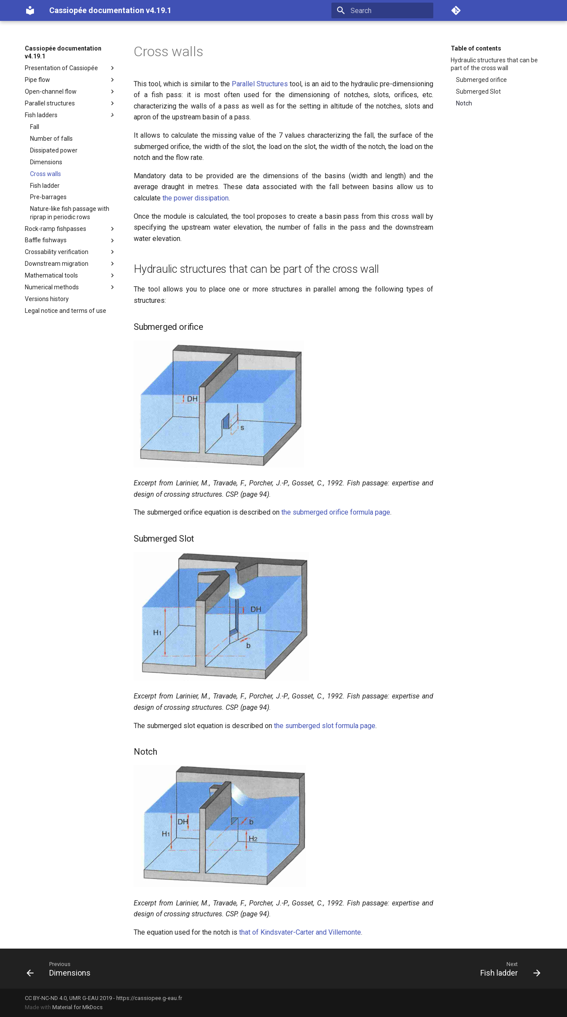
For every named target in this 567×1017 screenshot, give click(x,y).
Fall (34, 126)
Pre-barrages (48, 196)
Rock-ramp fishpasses (70, 229)
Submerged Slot (478, 91)
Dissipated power (54, 150)
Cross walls (45, 173)
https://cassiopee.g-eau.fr (149, 998)
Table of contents (476, 48)
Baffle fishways (70, 240)
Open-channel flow (70, 91)
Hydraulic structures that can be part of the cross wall (494, 64)
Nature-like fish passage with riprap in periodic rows (69, 212)
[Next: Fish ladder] (507, 968)
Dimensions (46, 162)
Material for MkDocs (77, 1007)
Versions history (47, 298)
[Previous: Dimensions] (61, 968)
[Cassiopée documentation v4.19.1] (30, 10)
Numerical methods (70, 287)
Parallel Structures (260, 84)
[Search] (382, 10)
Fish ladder (45, 185)
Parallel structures (70, 103)
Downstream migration (70, 264)
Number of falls (51, 138)
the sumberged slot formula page (324, 726)
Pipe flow (70, 80)
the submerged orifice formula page (335, 512)
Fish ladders (70, 115)
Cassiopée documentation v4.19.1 (63, 52)
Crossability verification (70, 252)
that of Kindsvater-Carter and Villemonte (300, 932)
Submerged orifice (481, 79)
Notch (464, 103)
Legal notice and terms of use (65, 310)
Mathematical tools (70, 275)
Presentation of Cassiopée (70, 68)
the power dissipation (195, 198)
